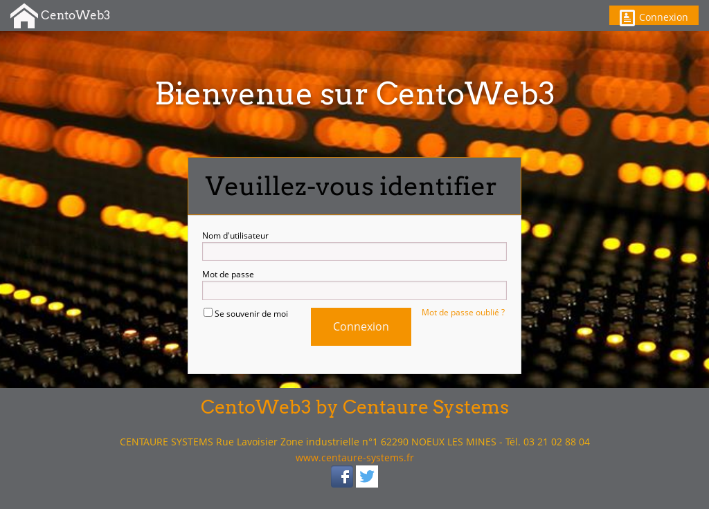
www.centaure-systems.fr (355, 457)
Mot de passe (354, 284)
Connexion (654, 17)
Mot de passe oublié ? (463, 312)
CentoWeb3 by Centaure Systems (355, 407)
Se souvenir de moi (246, 314)
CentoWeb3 (60, 16)
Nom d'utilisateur (354, 245)
